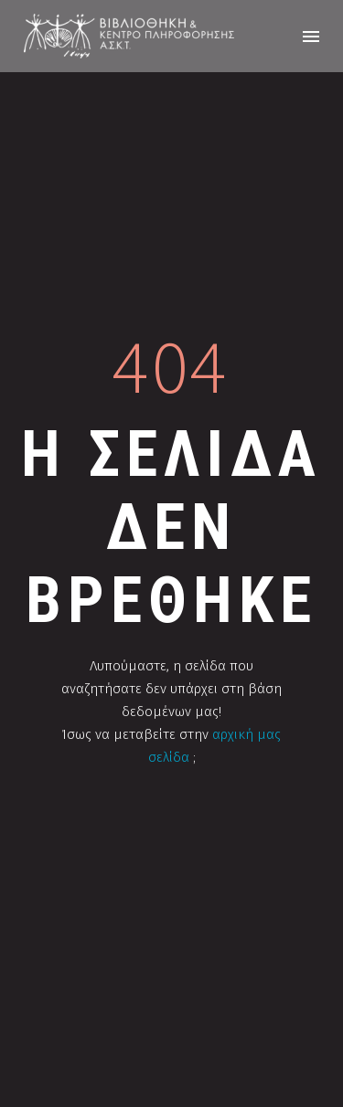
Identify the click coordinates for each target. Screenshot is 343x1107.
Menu (311, 36)
